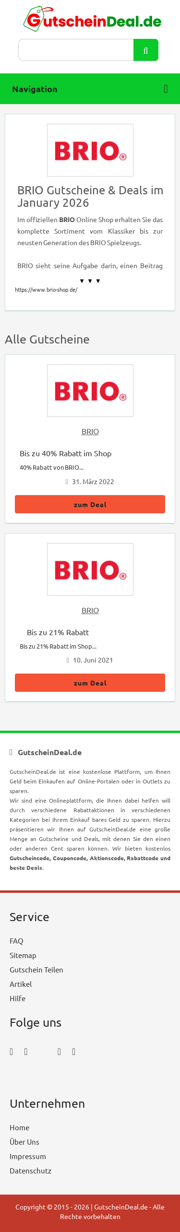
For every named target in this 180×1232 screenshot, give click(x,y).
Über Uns (24, 1141)
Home (19, 1127)
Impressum (28, 1156)
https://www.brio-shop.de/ (46, 289)
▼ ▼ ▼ (90, 280)
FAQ (17, 940)
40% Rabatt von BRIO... (52, 467)
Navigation (90, 89)
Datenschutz (30, 1170)
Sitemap (23, 955)
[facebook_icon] (11, 1051)
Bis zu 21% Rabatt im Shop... (58, 646)
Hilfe (17, 998)
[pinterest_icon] (59, 1051)
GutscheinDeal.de (121, 1206)
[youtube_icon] (37, 1077)
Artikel (21, 983)
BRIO (90, 431)
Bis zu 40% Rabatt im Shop (65, 453)
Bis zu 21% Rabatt (58, 632)
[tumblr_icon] (73, 1051)
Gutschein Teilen (36, 969)
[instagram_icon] (25, 1051)
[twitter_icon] (43, 1051)
